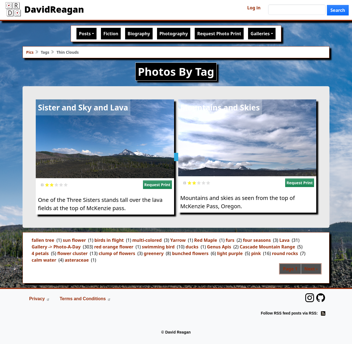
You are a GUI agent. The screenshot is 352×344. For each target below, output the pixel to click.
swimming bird (158, 247)
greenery (154, 253)
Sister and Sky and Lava (83, 107)
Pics (30, 52)
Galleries (260, 34)
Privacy (39, 298)
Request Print (157, 184)
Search (338, 10)
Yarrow (178, 240)
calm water (44, 260)
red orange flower (113, 247)
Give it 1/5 (47, 185)
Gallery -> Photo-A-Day (56, 247)
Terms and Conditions (85, 298)
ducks (192, 247)
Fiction (110, 34)
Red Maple (205, 240)
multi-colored (147, 240)
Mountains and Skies (220, 107)
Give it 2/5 (52, 185)
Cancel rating (42, 185)
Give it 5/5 (66, 185)
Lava (284, 240)
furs (230, 240)
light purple (230, 253)
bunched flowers (190, 253)
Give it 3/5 (56, 185)
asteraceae (77, 260)
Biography (139, 34)
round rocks (285, 253)
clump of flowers (117, 253)
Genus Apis (219, 247)
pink (256, 253)
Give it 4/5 (61, 185)
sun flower (74, 240)
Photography (174, 34)
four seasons (257, 240)
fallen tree (43, 240)
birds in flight (109, 240)
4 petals (40, 253)
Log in (253, 8)
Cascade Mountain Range (267, 247)
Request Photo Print (219, 34)
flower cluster (72, 253)
